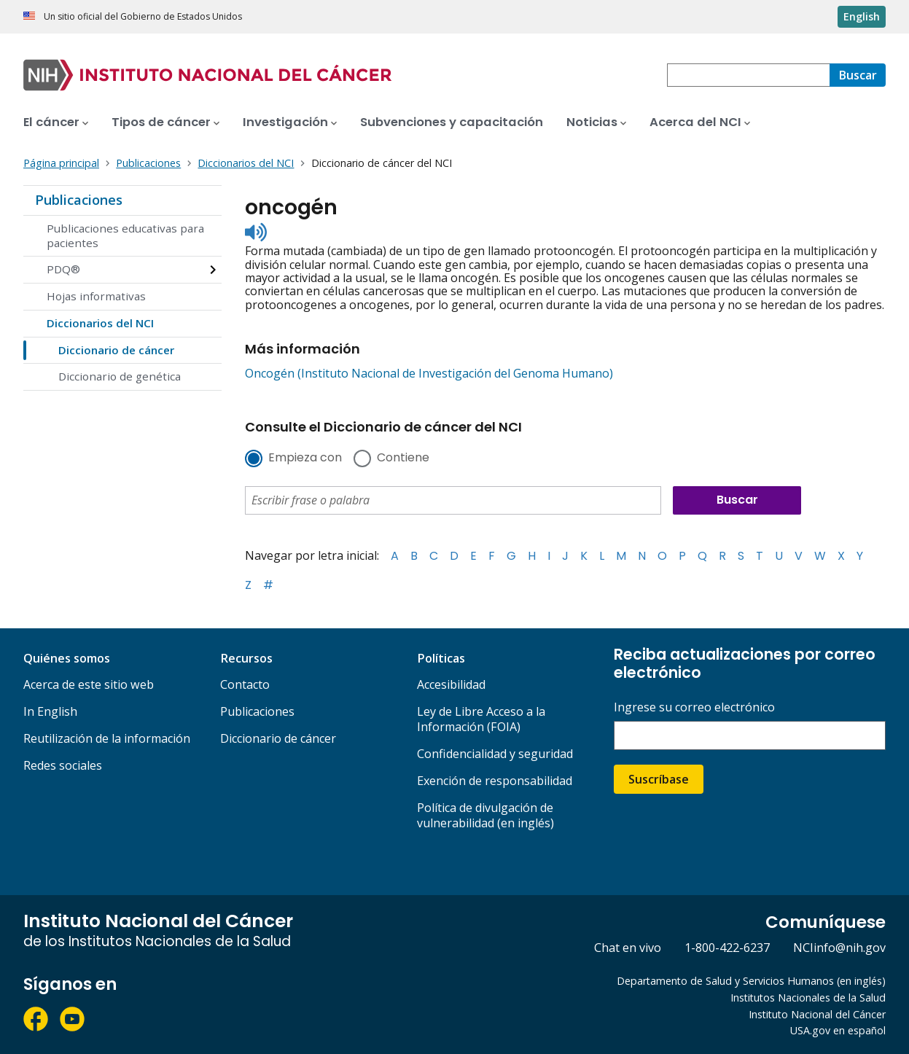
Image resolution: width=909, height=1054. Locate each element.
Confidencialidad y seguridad (495, 754)
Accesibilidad (451, 684)
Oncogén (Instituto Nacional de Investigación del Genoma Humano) (429, 373)
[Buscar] (858, 75)
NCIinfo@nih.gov (839, 948)
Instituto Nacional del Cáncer (817, 1014)
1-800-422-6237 (727, 948)
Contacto (245, 684)
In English (50, 711)
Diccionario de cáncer (116, 350)
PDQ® (63, 269)
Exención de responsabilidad (494, 781)
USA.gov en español (838, 1030)
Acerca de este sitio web (88, 684)
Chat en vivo (627, 948)
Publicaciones (78, 199)
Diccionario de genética (119, 376)
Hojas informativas (96, 296)
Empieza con (305, 458)
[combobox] (748, 75)
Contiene (403, 458)
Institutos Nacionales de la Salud (808, 997)
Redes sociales (62, 765)
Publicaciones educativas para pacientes (125, 235)
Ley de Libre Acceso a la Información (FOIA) (481, 719)
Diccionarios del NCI (100, 323)
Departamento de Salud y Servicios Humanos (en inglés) (751, 981)
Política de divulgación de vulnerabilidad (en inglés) (485, 815)
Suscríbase (658, 779)
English (861, 16)
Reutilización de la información (106, 738)
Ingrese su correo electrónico (694, 707)
